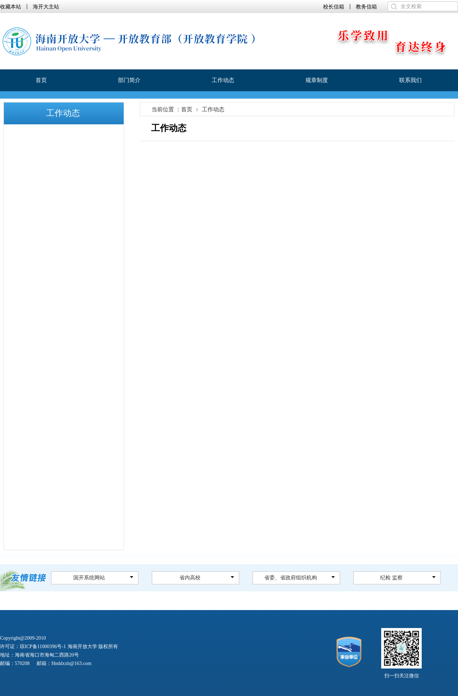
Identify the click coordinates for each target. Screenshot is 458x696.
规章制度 (316, 80)
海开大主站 (46, 6)
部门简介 (129, 80)
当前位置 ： (166, 109)
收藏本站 (10, 6)
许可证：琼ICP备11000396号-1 (33, 646)
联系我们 (410, 80)
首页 (41, 80)
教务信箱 (366, 6)
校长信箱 (333, 6)
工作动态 (223, 80)
